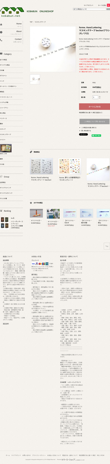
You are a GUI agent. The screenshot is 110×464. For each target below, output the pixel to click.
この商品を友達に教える (88, 127)
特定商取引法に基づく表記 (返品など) (90, 112)
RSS (98, 455)
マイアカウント (88, 5)
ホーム (8, 455)
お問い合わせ (26, 455)
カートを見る (104, 5)
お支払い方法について (54, 455)
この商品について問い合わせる (94, 121)
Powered (71, 459)
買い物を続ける (86, 131)
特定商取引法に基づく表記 (87, 455)
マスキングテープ (40, 22)
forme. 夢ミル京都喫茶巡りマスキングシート (69, 178)
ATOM (102, 455)
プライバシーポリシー (39, 455)
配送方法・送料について (70, 455)
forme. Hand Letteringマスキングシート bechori (41, 178)
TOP (31, 22)
